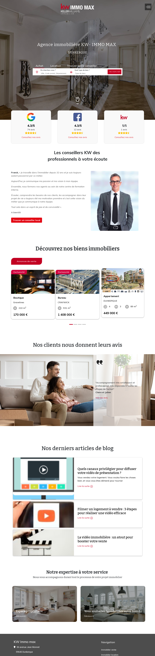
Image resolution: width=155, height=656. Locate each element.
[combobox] (56, 73)
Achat (39, 65)
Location (55, 65)
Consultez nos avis (31, 137)
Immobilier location (109, 652)
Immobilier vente (108, 647)
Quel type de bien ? (82, 70)
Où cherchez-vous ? (48, 70)
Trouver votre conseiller (82, 65)
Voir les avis (102, 394)
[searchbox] (57, 73)
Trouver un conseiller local (26, 220)
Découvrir (19, 614)
